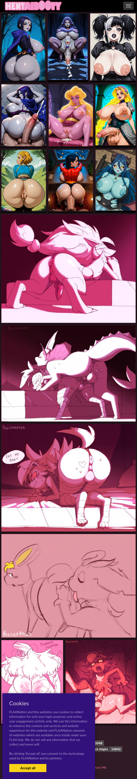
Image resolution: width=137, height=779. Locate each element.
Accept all (27, 768)
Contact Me (97, 767)
